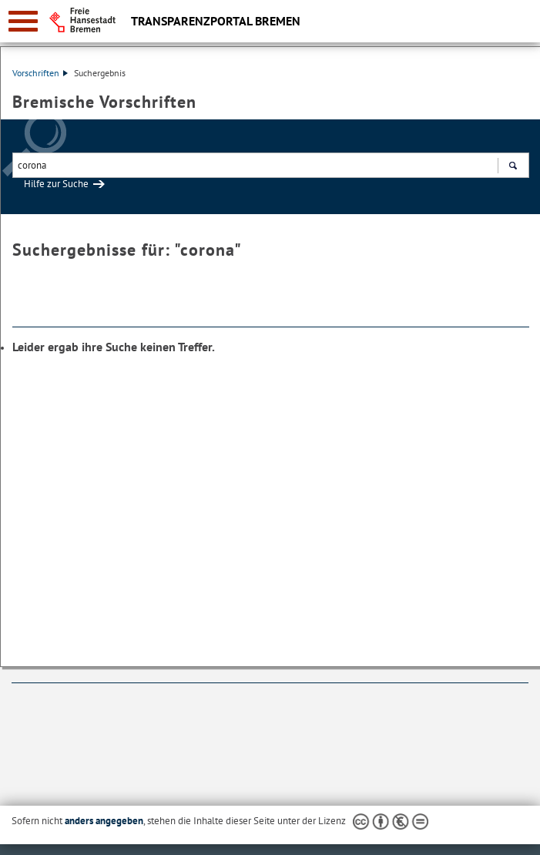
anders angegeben (104, 820)
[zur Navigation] (23, 21)
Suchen (513, 167)
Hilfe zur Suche (56, 183)
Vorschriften (40, 73)
